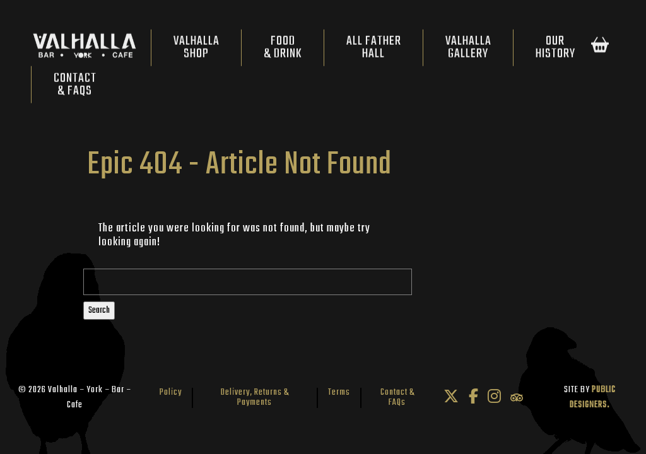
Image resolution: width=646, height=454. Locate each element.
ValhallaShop (196, 50)
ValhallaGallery (468, 50)
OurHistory (555, 50)
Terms (339, 392)
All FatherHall (373, 50)
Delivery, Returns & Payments (255, 397)
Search (99, 310)
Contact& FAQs (75, 87)
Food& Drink (283, 50)
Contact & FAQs (397, 397)
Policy (171, 392)
